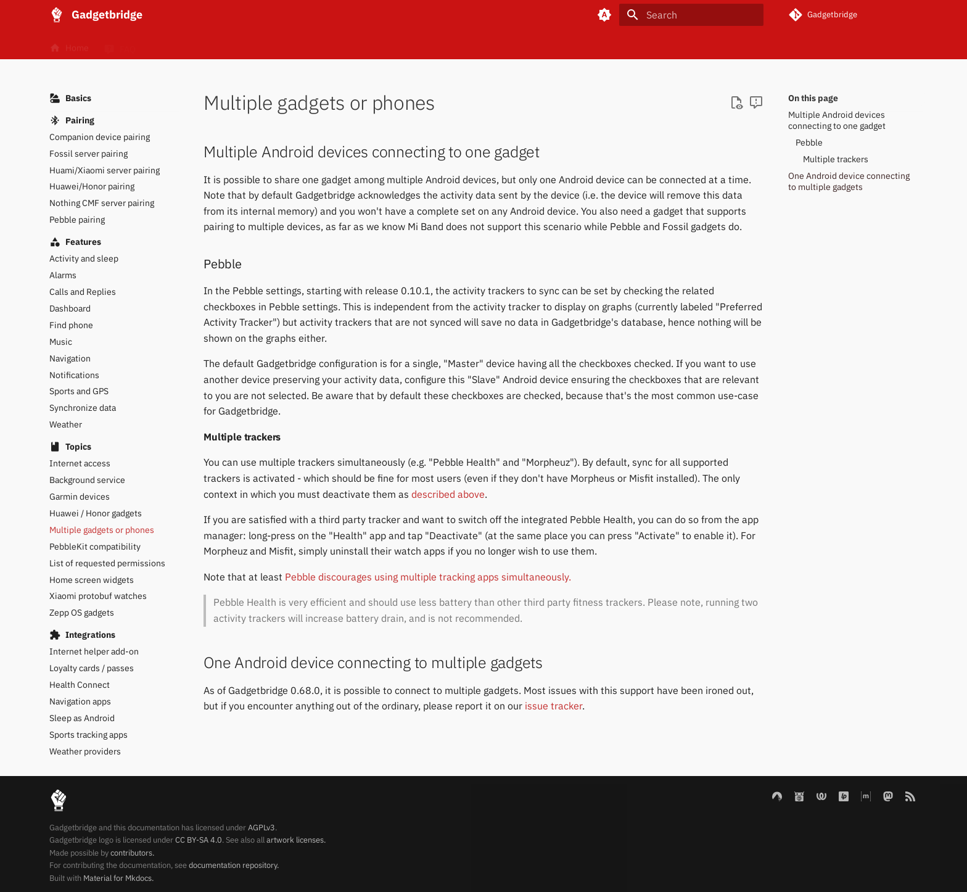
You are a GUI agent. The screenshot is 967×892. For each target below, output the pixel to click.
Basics (171, 45)
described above (448, 494)
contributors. (132, 853)
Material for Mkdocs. (118, 878)
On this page (813, 98)
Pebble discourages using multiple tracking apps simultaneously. (428, 577)
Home (69, 45)
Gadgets (232, 45)
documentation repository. (234, 865)
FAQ (120, 45)
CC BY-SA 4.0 (198, 840)
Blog (354, 45)
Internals (297, 45)
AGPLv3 (261, 827)
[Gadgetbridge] (56, 14)
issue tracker (553, 706)
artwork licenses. (296, 840)
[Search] (691, 15)
